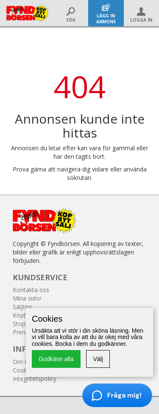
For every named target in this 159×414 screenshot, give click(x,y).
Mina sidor (27, 298)
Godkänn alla (56, 359)
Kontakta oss (31, 290)
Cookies (24, 370)
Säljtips (22, 307)
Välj (98, 359)
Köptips (23, 315)
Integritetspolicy (34, 379)
